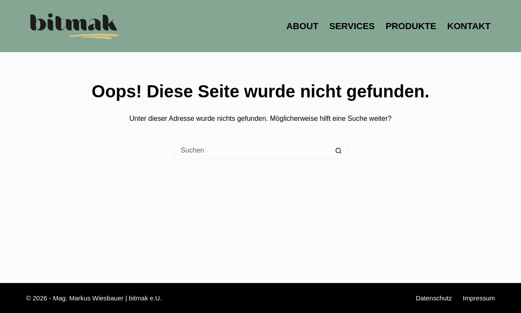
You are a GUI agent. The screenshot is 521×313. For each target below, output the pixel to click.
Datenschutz (433, 298)
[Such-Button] (338, 150)
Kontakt (469, 26)
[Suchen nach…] (252, 150)
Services (352, 26)
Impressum (479, 298)
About (302, 26)
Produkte (411, 26)
